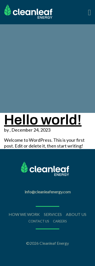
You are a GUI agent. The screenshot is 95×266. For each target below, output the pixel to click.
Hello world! (43, 120)
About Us (76, 214)
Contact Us (38, 221)
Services (53, 214)
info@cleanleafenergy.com (48, 191)
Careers (60, 221)
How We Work (24, 214)
